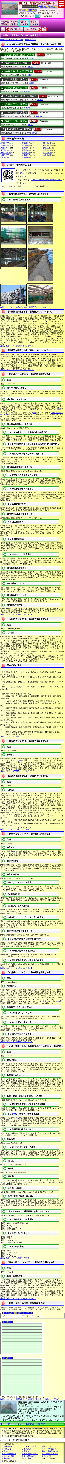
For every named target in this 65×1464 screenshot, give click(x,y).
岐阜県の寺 (26, 157)
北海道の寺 (4, 143)
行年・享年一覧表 (29, 1446)
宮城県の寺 (4, 145)
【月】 (30, 1316)
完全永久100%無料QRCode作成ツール (46, 180)
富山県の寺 (47, 153)
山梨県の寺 (47, 155)
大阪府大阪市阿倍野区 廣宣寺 (21, 96)
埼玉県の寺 (4, 150)
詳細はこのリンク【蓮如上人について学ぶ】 (17, 370)
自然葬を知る (7, 1446)
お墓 (20, 760)
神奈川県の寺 (5, 153)
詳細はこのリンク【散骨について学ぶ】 (15, 772)
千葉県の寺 (26, 150)
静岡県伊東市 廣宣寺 (16, 88)
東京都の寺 (47, 150)
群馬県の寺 (47, 148)
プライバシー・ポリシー (12, 1424)
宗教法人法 (6, 1449)
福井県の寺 (26, 155)
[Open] (40, 54)
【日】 (40, 1316)
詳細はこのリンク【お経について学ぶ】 (15, 829)
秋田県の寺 (26, 145)
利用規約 (41, 1424)
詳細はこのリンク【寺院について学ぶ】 (15, 736)
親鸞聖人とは (27, 1451)
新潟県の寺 (26, 153)
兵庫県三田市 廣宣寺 (16, 104)
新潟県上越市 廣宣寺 (16, 79)
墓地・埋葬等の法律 (50, 1451)
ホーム (37, 15)
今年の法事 (26, 1458)
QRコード (23, 173)
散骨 (34, 413)
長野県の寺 (4, 157)
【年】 (13, 1316)
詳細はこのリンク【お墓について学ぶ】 (15, 1258)
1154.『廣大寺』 (15, 29)
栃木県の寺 (26, 148)
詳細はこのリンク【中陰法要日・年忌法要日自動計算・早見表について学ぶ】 (30, 1399)
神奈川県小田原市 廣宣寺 (18, 71)
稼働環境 (30, 1424)
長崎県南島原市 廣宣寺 (19, 129)
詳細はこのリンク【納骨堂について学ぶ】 (16, 968)
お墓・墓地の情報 (29, 1456)
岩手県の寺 (47, 143)
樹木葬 (59, 1001)
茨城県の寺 (4, 148)
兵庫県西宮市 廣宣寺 (16, 112)
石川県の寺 (4, 155)
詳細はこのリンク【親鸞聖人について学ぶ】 (17, 346)
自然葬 (59, 409)
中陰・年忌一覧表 (9, 1454)
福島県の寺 (47, 145)
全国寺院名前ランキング (11, 39)
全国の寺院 (30, 39)
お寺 (17, 1118)
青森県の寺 (26, 143)
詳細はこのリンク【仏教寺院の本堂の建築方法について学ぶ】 (24, 307)
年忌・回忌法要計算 (50, 1454)
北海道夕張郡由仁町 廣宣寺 (19, 54)
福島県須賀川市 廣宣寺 (17, 63)
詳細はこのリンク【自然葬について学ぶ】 (16, 1042)
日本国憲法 (26, 1449)
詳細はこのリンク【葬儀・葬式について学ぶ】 (18, 1299)
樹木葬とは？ (47, 1446)
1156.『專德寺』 (31, 29)
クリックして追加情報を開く (15, 1440)
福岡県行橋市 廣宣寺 (16, 121)
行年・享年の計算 (49, 1449)
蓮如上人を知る (8, 1456)
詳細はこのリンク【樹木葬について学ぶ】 (16, 614)
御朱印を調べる (8, 1458)
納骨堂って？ (7, 1451)
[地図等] (32, 58)
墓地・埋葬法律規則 (30, 1454)
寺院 (14, 1114)
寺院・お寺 (46, 1456)
